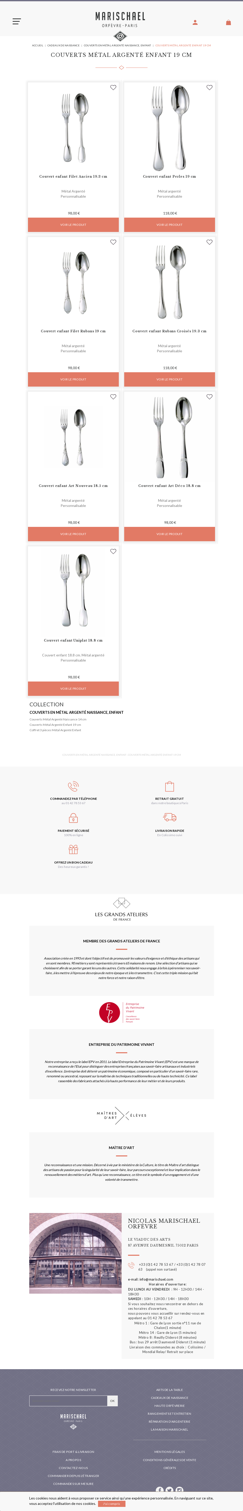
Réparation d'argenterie (169, 1421)
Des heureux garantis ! (73, 867)
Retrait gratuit (169, 799)
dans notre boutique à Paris (169, 803)
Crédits (169, 1468)
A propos (73, 1460)
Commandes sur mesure (73, 1484)
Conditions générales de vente (169, 1460)
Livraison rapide (169, 831)
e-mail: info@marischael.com (150, 1279)
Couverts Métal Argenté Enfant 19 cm (55, 725)
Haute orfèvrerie (169, 1406)
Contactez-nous (73, 1468)
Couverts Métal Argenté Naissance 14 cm (58, 719)
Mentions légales (169, 1452)
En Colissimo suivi (169, 835)
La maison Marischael (169, 1429)
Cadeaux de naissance (169, 1398)
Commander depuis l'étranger (73, 1476)
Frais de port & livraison (73, 1452)
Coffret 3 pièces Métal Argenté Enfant (55, 730)
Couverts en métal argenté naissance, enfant (77, 712)
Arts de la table (169, 1390)
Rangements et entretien (169, 1414)
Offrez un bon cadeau (73, 862)
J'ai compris (111, 1504)
